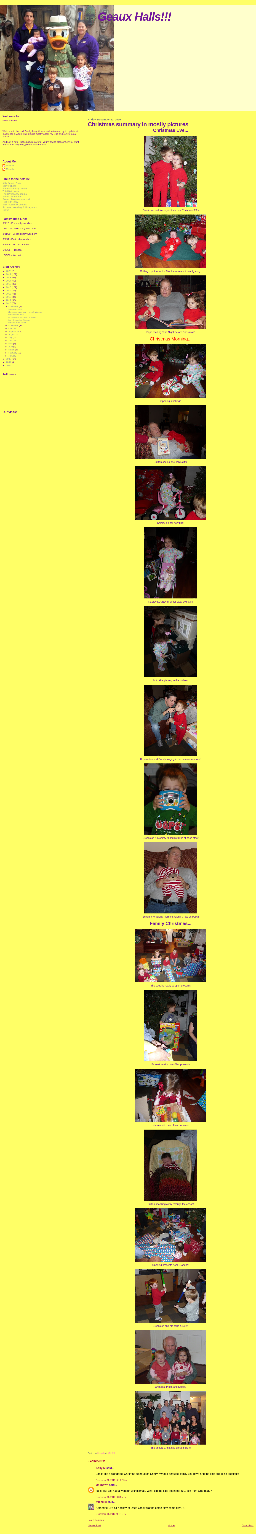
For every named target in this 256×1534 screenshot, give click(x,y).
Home (171, 1525)
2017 (9, 280)
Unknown (102, 1484)
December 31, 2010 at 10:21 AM (111, 1480)
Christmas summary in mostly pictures (25, 312)
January (12, 356)
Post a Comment (96, 1520)
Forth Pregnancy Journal (14, 188)
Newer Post (94, 1525)
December (13, 306)
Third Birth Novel (10, 191)
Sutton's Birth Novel (17, 323)
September (14, 331)
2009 (9, 359)
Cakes (5, 210)
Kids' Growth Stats (11, 183)
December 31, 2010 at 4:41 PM (111, 1514)
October (12, 328)
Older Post (248, 1525)
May (10, 343)
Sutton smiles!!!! (15, 309)
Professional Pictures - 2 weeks (22, 317)
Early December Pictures (19, 320)
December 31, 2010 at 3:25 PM (111, 1497)
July (10, 337)
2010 (9, 303)
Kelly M (101, 1468)
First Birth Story (10, 202)
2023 (9, 271)
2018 (9, 277)
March (11, 349)
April (10, 346)
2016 (9, 284)
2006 (9, 365)
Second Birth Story (11, 196)
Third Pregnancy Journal (14, 194)
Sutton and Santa (16, 315)
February (13, 353)
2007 (9, 362)
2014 (9, 290)
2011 (9, 300)
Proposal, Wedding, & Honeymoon (19, 207)
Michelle (101, 1501)
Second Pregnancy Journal (16, 199)
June (11, 340)
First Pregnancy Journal (14, 204)
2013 (9, 293)
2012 (9, 297)
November (13, 325)
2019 (9, 274)
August (12, 334)
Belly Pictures (9, 186)
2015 (9, 287)
